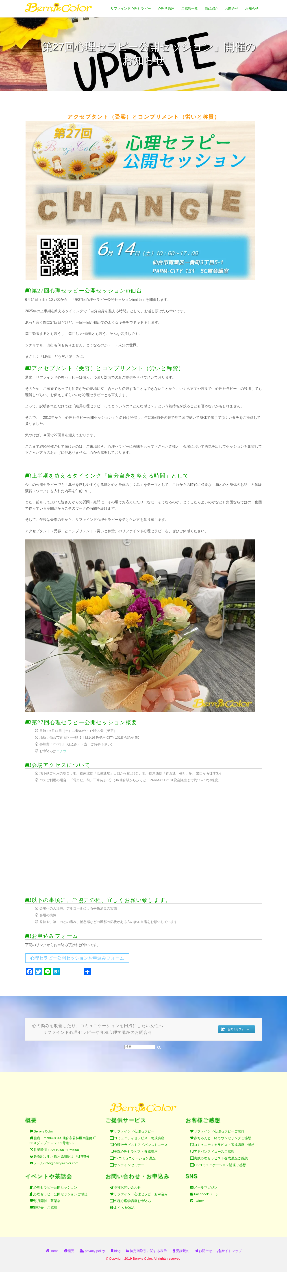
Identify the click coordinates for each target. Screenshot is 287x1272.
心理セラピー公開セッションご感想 (60, 1190)
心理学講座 (166, 8)
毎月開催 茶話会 (47, 1197)
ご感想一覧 (189, 8)
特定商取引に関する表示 (146, 1251)
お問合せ (231, 8)
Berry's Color (43, 1128)
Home (52, 1251)
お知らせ (252, 8)
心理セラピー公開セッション (55, 1183)
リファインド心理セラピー (131, 8)
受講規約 (180, 1251)
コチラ (61, 751)
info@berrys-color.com (61, 1160)
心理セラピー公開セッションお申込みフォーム (77, 958)
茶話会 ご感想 (45, 1204)
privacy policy (92, 1251)
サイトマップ (229, 1251)
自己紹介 (211, 8)
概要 (69, 1251)
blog (115, 1251)
